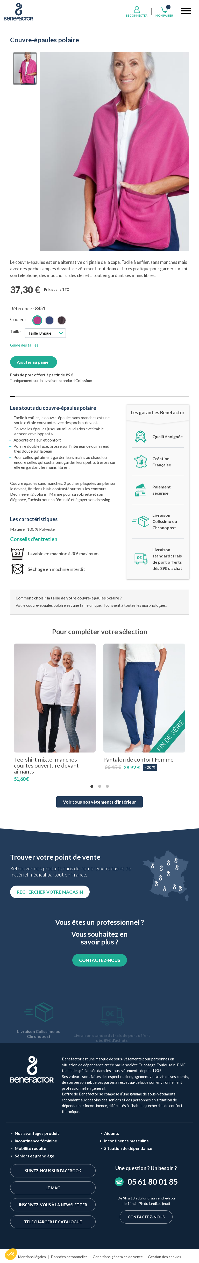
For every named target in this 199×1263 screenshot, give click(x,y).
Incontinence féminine (36, 1140)
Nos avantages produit (37, 1133)
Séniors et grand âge (34, 1155)
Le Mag (53, 1187)
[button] (11, 1254)
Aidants (111, 1133)
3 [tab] (107, 786)
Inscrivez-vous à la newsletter (53, 1204)
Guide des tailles (24, 345)
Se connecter (136, 15)
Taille (15, 331)
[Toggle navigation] (186, 11)
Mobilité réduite (30, 1148)
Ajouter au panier (33, 362)
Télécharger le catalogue (53, 1221)
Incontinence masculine (126, 1140)
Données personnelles (69, 1256)
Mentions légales (32, 1256)
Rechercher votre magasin (50, 892)
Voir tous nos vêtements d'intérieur (99, 802)
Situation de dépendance (128, 1148)
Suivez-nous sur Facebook (53, 1170)
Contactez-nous (146, 1216)
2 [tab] (99, 786)
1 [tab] (91, 786)
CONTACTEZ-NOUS (99, 960)
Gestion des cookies (164, 1256)
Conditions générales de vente (118, 1256)
